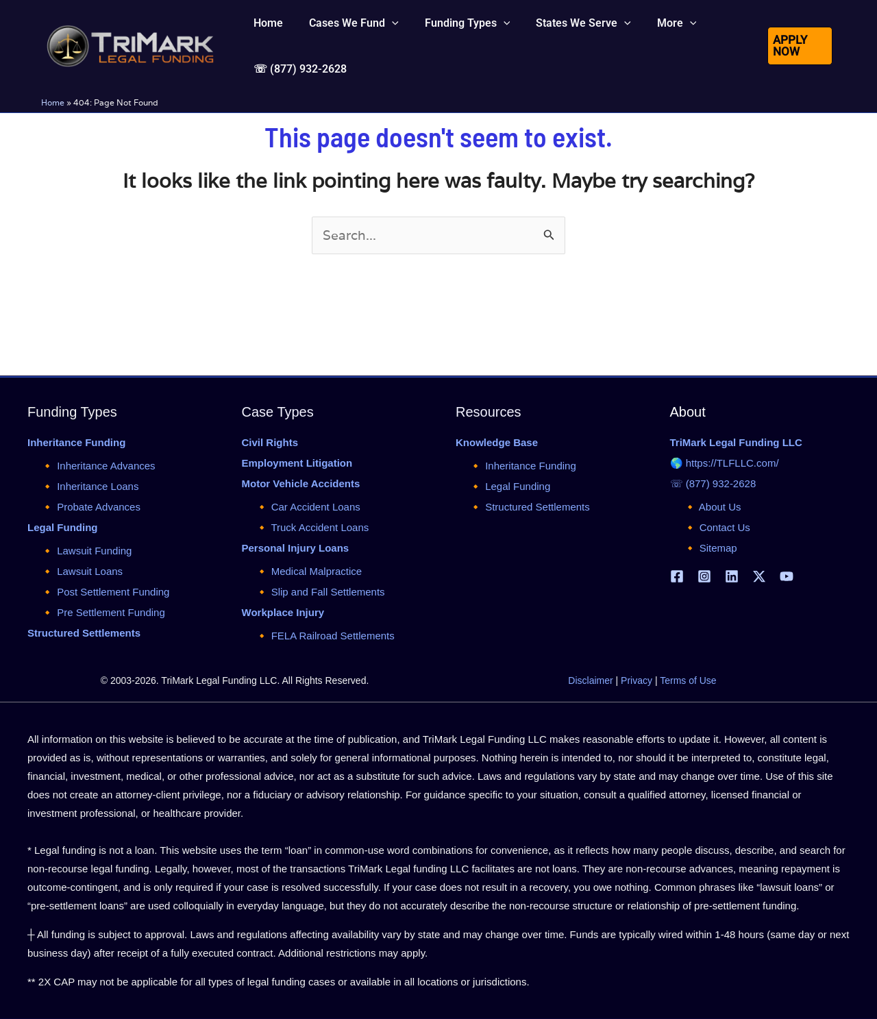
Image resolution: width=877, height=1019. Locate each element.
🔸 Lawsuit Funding (86, 550)
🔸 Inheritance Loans (89, 486)
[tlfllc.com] (130, 59)
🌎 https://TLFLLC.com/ (724, 463)
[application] (386, 30)
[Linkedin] (732, 576)
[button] (798, 60)
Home (52, 131)
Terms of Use (688, 680)
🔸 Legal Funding (509, 486)
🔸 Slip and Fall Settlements (320, 592)
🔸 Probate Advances (90, 507)
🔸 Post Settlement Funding (105, 592)
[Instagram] (704, 576)
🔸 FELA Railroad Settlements (325, 635)
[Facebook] (677, 576)
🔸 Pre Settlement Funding (103, 612)
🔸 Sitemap (710, 548)
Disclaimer (590, 680)
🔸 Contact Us (717, 527)
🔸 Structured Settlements (529, 507)
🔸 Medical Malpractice (309, 571)
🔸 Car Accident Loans (308, 507)
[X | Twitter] (759, 576)
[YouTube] (786, 576)
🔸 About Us (712, 507)
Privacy (636, 680)
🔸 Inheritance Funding (522, 465)
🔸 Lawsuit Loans (82, 571)
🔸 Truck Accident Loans (312, 527)
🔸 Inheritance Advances (98, 465)
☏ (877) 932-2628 (713, 483)
